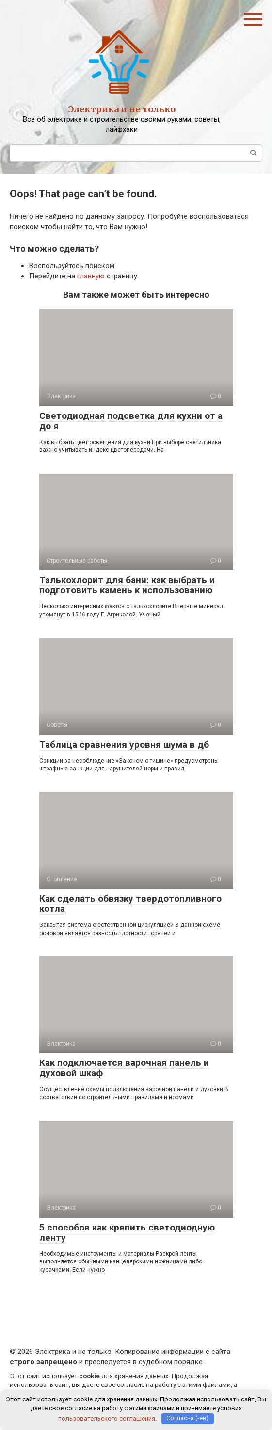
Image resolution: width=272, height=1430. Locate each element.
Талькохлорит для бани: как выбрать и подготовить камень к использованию (127, 585)
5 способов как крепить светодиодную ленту (127, 1232)
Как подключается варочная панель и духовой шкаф (124, 1067)
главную (91, 276)
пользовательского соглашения (106, 1418)
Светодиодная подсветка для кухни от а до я (131, 420)
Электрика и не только (122, 109)
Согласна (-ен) (187, 1418)
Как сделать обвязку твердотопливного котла (130, 903)
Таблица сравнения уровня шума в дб (124, 744)
